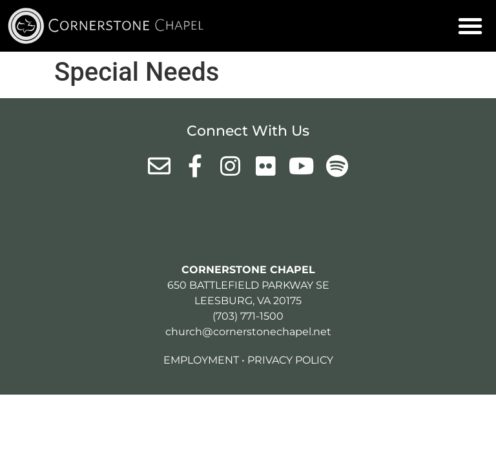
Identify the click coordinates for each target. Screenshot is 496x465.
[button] (470, 25)
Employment (201, 360)
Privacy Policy (290, 360)
